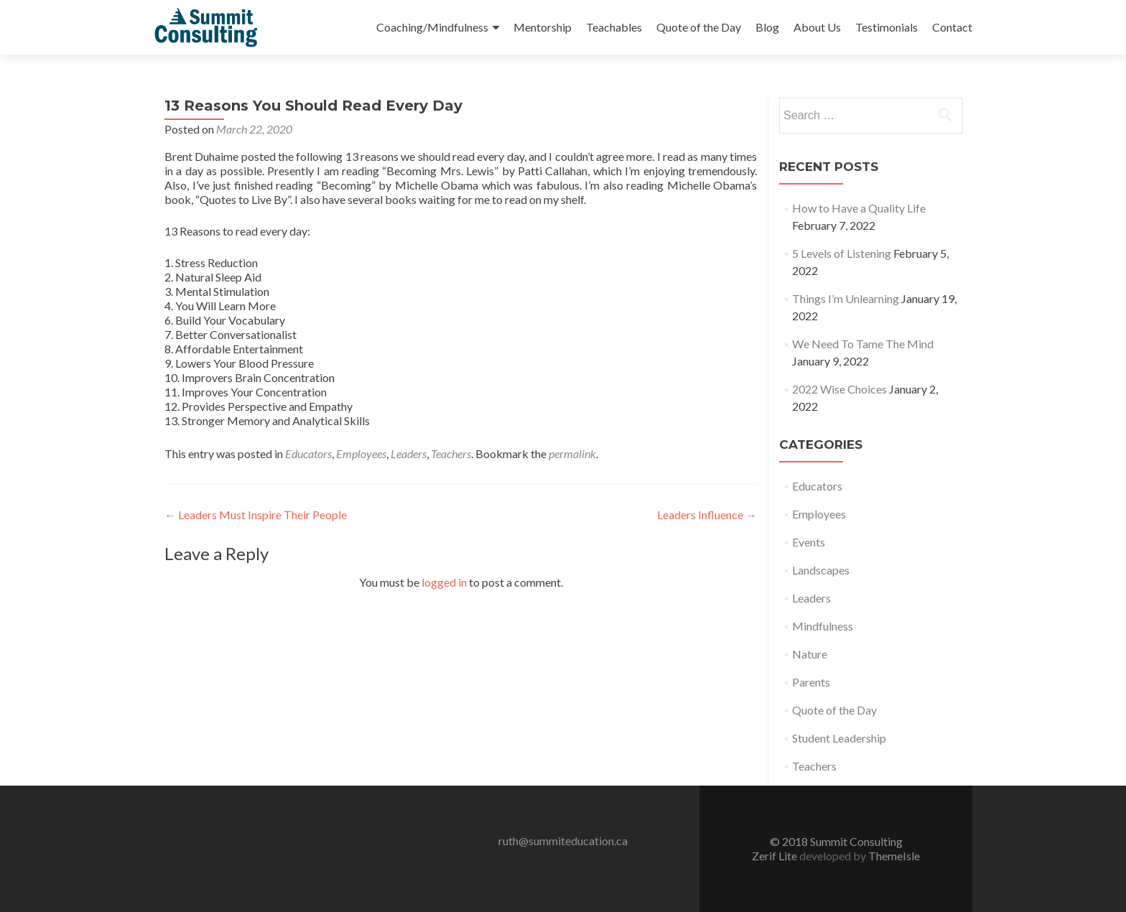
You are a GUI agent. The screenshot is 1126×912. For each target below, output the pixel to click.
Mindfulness (822, 626)
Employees (361, 453)
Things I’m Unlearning (845, 298)
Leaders (409, 453)
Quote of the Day (698, 27)
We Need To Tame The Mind (863, 343)
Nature (809, 654)
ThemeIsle (894, 855)
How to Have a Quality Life (859, 208)
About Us (817, 27)
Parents (811, 682)
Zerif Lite (775, 855)
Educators (308, 453)
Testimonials (886, 27)
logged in (444, 582)
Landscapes (821, 570)
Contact (952, 27)
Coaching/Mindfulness (432, 27)
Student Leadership (839, 738)
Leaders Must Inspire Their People (255, 514)
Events (808, 542)
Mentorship (542, 27)
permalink (572, 453)
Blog (767, 27)
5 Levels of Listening (841, 253)
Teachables (614, 27)
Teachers (451, 453)
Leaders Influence (707, 514)
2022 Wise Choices (839, 389)
